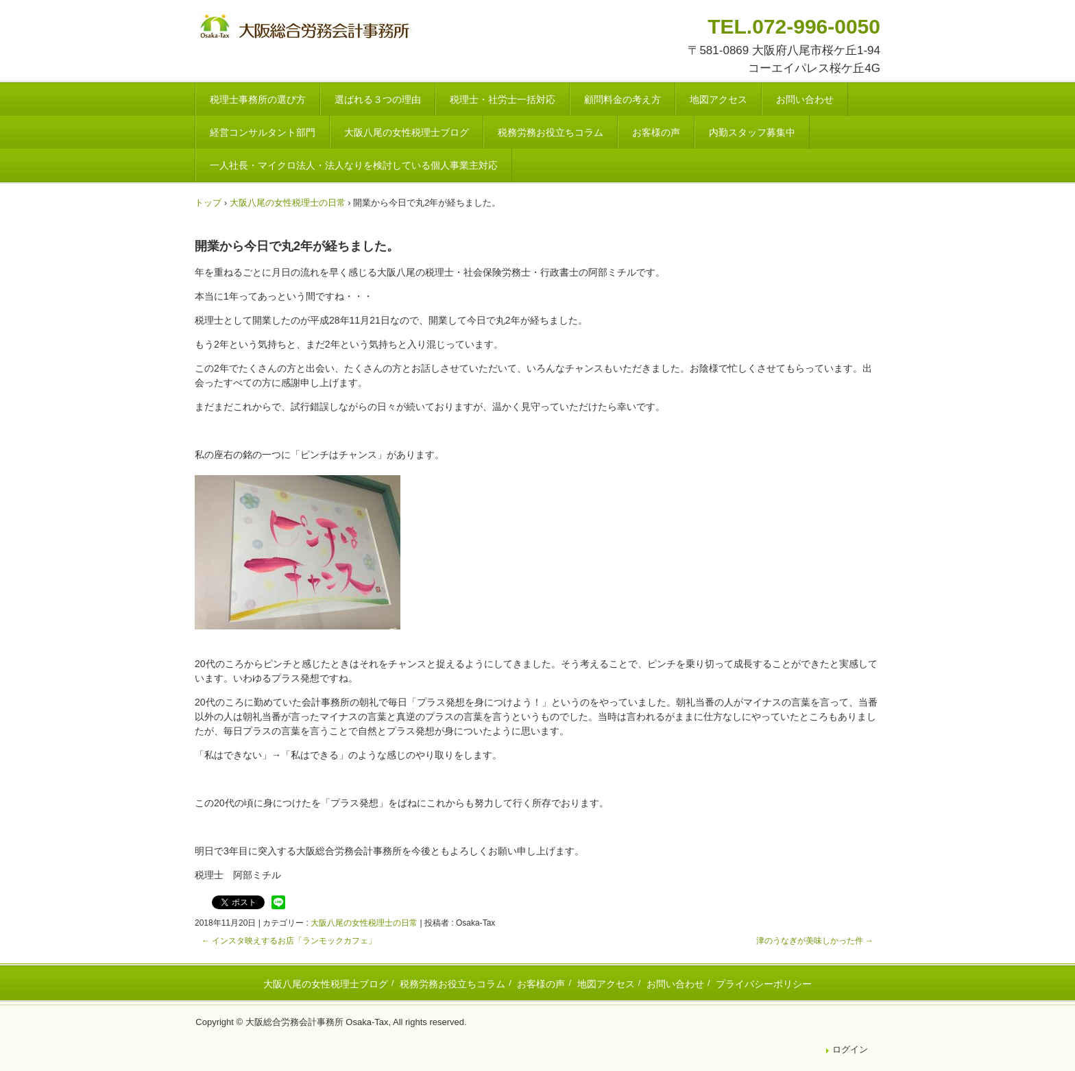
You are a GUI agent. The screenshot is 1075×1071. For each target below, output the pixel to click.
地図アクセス (718, 99)
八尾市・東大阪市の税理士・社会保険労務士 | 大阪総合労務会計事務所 (306, 28)
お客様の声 (656, 132)
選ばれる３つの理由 (378, 99)
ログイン (850, 1049)
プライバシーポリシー (764, 984)
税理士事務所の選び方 (258, 99)
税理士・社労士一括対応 (502, 99)
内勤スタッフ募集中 (752, 132)
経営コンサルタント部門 (262, 132)
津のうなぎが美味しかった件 (814, 941)
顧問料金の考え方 (622, 99)
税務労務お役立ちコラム (550, 132)
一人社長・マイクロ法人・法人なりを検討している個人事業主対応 (354, 165)
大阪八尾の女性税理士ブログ (406, 132)
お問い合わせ (805, 99)
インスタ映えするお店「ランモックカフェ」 (289, 941)
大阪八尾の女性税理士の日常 (364, 923)
